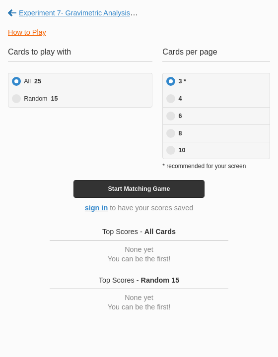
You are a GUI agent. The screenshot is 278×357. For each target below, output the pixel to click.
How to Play (27, 32)
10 (182, 150)
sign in (96, 208)
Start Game (139, 188)
